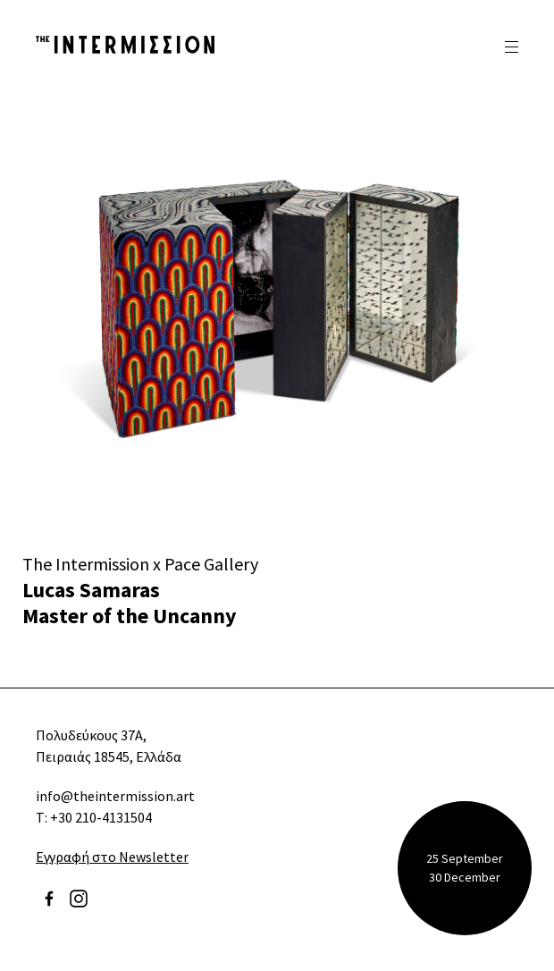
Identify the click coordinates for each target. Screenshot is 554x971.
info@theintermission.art (115, 796)
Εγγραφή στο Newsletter (112, 856)
